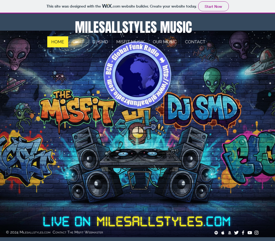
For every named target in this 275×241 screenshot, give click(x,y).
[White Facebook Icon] (243, 232)
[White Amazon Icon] (229, 232)
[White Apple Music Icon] (223, 232)
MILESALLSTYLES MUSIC (132, 27)
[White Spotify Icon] (216, 232)
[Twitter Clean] (236, 232)
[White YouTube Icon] (249, 232)
